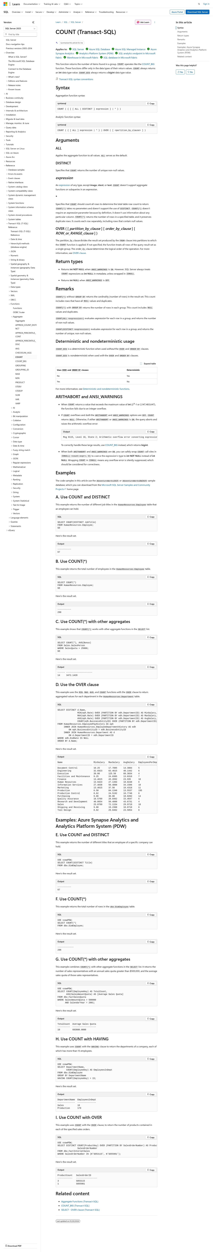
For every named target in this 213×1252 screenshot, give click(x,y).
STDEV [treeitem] (18, 386)
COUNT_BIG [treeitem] (20, 361)
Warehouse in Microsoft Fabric (82, 57)
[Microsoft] (5, 4)
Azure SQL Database (99, 49)
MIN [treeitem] (17, 378)
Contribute (53, 1243)
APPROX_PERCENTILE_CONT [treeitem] (25, 334)
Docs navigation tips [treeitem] (15, 44)
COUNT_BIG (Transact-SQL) (75, 1205)
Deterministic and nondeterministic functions (106, 388)
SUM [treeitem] (17, 395)
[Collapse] (33, 22)
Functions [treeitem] (17, 308)
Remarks (181, 39)
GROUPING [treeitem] (20, 365)
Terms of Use (108, 1243)
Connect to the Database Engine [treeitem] (19, 70)
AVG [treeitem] (17, 348)
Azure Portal (177, 12)
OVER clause (79, 252)
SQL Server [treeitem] (11, 39)
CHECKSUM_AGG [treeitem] (23, 352)
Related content (184, 56)
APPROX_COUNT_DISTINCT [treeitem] (26, 327)
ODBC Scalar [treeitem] (19, 312)
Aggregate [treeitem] (20, 320)
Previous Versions (27, 1243)
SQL (66, 22)
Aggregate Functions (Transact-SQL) (79, 1201)
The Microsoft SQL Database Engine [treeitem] (21, 63)
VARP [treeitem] (17, 403)
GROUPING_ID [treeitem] (22, 369)
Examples (181, 43)
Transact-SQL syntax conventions (76, 79)
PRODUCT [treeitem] (20, 382)
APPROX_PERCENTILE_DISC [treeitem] (25, 342)
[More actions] (154, 22)
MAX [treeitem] (17, 374)
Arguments (182, 31)
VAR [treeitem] (17, 399)
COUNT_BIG (148, 64)
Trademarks (122, 1243)
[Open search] (199, 4)
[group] (109, 437)
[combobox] (20, 28)
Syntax (180, 27)
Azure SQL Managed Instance (130, 49)
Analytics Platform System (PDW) (96, 53)
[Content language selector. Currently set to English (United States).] (17, 1236)
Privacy (64, 1243)
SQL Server (76, 22)
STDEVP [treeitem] (19, 390)
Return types (183, 35)
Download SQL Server (197, 12)
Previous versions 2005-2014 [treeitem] (19, 48)
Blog (40, 1243)
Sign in (206, 3)
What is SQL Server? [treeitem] (17, 56)
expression (64, 185)
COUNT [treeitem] (19, 357)
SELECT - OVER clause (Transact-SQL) (80, 1209)
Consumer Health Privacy (85, 1243)
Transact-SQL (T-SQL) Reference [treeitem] (20, 233)
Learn (58, 22)
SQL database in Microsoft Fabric (120, 57)
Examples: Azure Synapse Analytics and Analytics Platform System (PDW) (191, 50)
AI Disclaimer (9, 1243)
